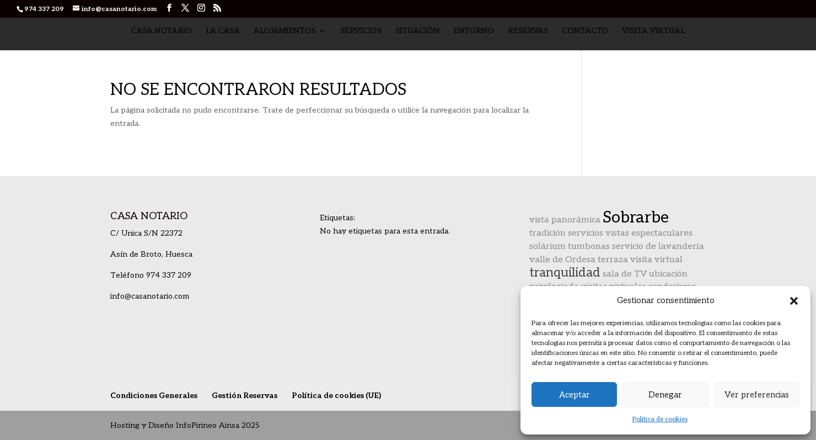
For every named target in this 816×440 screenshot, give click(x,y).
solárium (547, 246)
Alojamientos (284, 31)
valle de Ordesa (562, 260)
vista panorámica (564, 220)
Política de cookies (660, 419)
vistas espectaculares (648, 233)
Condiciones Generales (153, 395)
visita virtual (656, 260)
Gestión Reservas (244, 395)
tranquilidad (564, 272)
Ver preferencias (756, 395)
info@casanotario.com (149, 296)
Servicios (361, 31)
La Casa (223, 31)
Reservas (528, 31)
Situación (417, 31)
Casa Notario (161, 31)
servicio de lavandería (658, 246)
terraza (613, 260)
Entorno (473, 31)
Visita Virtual (653, 31)
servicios (585, 233)
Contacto (585, 31)
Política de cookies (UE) (336, 395)
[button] (793, 300)
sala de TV (625, 274)
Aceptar (574, 395)
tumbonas (589, 246)
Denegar (665, 395)
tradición (547, 233)
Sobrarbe (636, 217)
